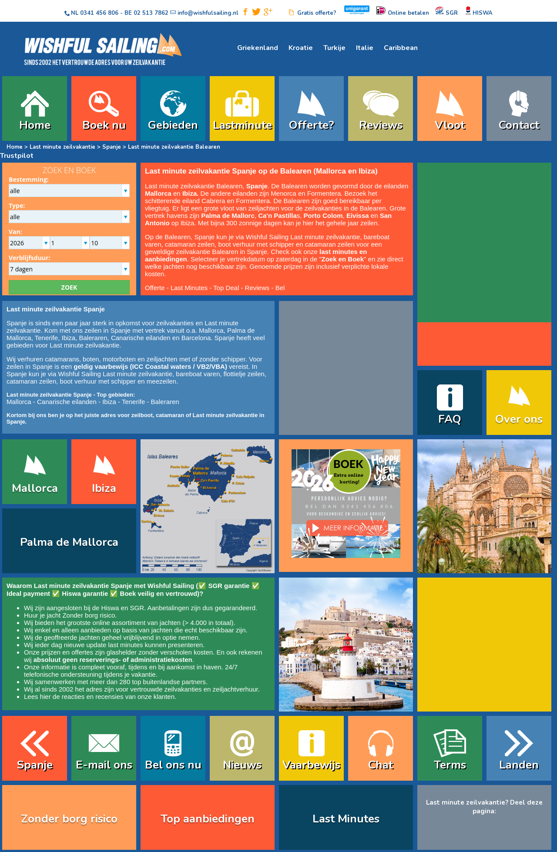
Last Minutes (189, 287)
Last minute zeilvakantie (62, 147)
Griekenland (257, 48)
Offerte (155, 287)
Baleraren (93, 337)
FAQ (449, 419)
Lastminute (242, 125)
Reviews (381, 125)
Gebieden (173, 125)
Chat (380, 764)
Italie (364, 48)
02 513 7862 (151, 13)
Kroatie (301, 48)
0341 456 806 (99, 13)
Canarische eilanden (141, 337)
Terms (450, 764)
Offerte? (311, 125)
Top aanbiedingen (208, 818)
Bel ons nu (173, 764)
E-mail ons (104, 764)
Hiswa (110, 607)
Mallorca (211, 330)
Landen (519, 764)
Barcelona (196, 337)
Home (34, 125)
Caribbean (401, 48)
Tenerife (46, 337)
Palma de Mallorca (69, 542)
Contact (519, 125)
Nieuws (242, 764)
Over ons (519, 419)
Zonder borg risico (88, 615)
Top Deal (226, 287)
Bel (280, 287)
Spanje (111, 147)
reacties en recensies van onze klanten (118, 696)
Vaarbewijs (311, 764)
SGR (137, 607)
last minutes (125, 644)
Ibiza (68, 337)
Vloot (450, 125)
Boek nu (104, 125)
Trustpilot (17, 155)
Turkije (334, 48)
